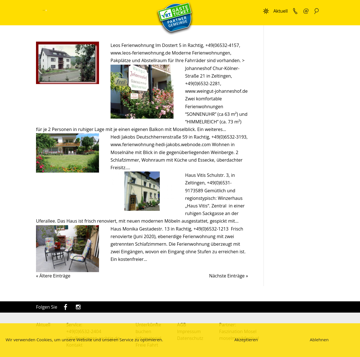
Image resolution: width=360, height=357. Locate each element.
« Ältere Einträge (53, 276)
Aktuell (280, 11)
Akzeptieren (246, 339)
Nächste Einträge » (228, 276)
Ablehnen (319, 339)
